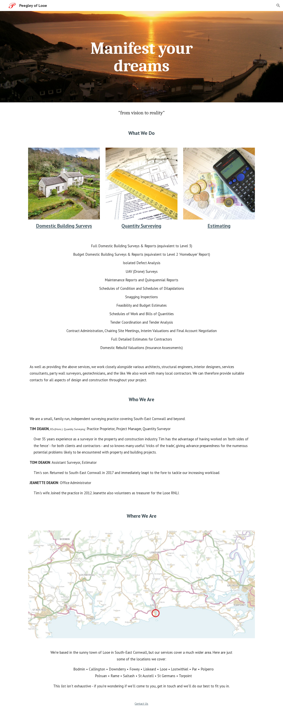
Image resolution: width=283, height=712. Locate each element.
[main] (141, 57)
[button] (278, 5)
